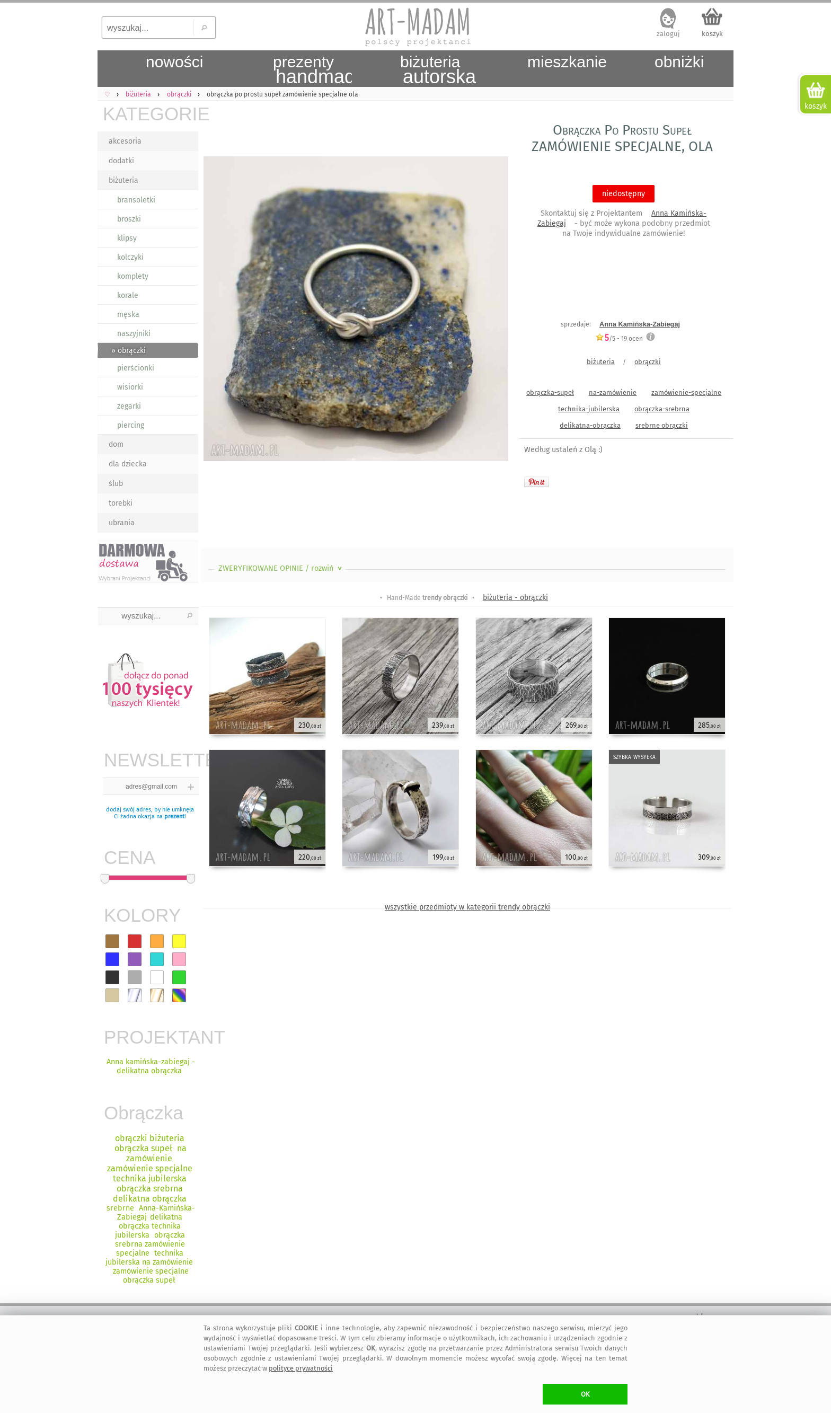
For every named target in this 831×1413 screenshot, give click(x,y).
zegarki (129, 406)
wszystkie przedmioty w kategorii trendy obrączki (467, 907)
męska (128, 314)
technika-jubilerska (589, 409)
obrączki (647, 362)
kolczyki (130, 257)
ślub (116, 483)
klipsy (127, 238)
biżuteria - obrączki (515, 597)
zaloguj (668, 34)
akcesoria (125, 141)
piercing (130, 425)
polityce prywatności (301, 1368)
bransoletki (136, 200)
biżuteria (123, 180)
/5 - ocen (619, 338)
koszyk (712, 34)
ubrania (122, 522)
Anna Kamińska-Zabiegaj (639, 324)
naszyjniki (134, 333)
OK (585, 1394)
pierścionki (135, 368)
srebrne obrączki (661, 425)
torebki (120, 503)
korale (127, 295)
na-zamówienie (612, 392)
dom (116, 444)
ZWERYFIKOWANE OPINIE (281, 568)
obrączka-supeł (550, 392)
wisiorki (130, 387)
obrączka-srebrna (661, 409)
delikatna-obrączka (590, 425)
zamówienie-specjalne (686, 392)
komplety (132, 276)
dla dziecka (128, 464)
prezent (174, 816)
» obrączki (128, 350)
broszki (129, 219)
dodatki (121, 160)
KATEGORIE (150, 113)
